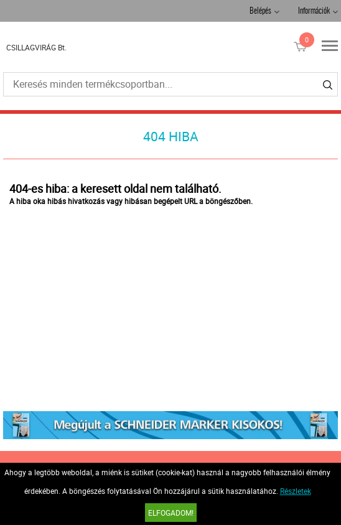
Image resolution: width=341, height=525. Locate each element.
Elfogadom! (171, 513)
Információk (314, 11)
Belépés (260, 11)
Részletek (295, 491)
